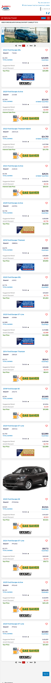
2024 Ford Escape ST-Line (13, 541)
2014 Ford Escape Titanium (14, 351)
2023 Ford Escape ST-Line (13, 314)
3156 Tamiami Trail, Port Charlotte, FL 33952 (36, 5)
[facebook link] (47, 13)
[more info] (25, 47)
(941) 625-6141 (44, 2)
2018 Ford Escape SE (11, 389)
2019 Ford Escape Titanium (14, 240)
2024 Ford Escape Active (13, 166)
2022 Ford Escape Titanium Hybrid (17, 129)
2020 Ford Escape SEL (12, 277)
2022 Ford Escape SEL (12, 50)
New (2, 31)
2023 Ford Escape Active (13, 92)
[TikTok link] (49, 13)
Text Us (46, 674)
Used (2, 39)
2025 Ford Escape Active (13, 203)
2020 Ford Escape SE (11, 499)
